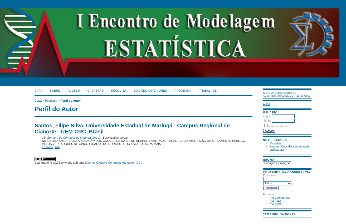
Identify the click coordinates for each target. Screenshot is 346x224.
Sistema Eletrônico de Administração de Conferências (286, 94)
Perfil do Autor (71, 100)
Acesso (74, 90)
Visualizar (276, 143)
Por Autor (275, 200)
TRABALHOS (208, 90)
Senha (267, 120)
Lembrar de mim (279, 126)
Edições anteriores (150, 90)
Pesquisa (118, 90)
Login (266, 116)
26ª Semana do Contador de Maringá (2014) (71, 137)
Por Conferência (280, 197)
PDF (57, 147)
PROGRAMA (183, 90)
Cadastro (95, 90)
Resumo (47, 147)
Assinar (274, 146)
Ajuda (266, 104)
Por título (275, 203)
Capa (38, 90)
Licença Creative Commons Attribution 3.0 (113, 162)
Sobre (55, 90)
